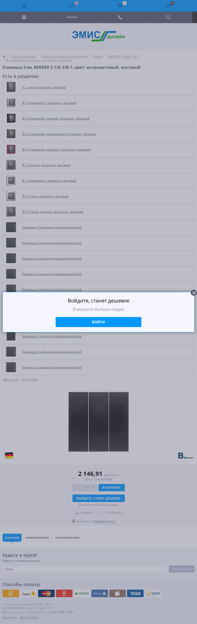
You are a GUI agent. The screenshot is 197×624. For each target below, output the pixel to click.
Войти (98, 322)
